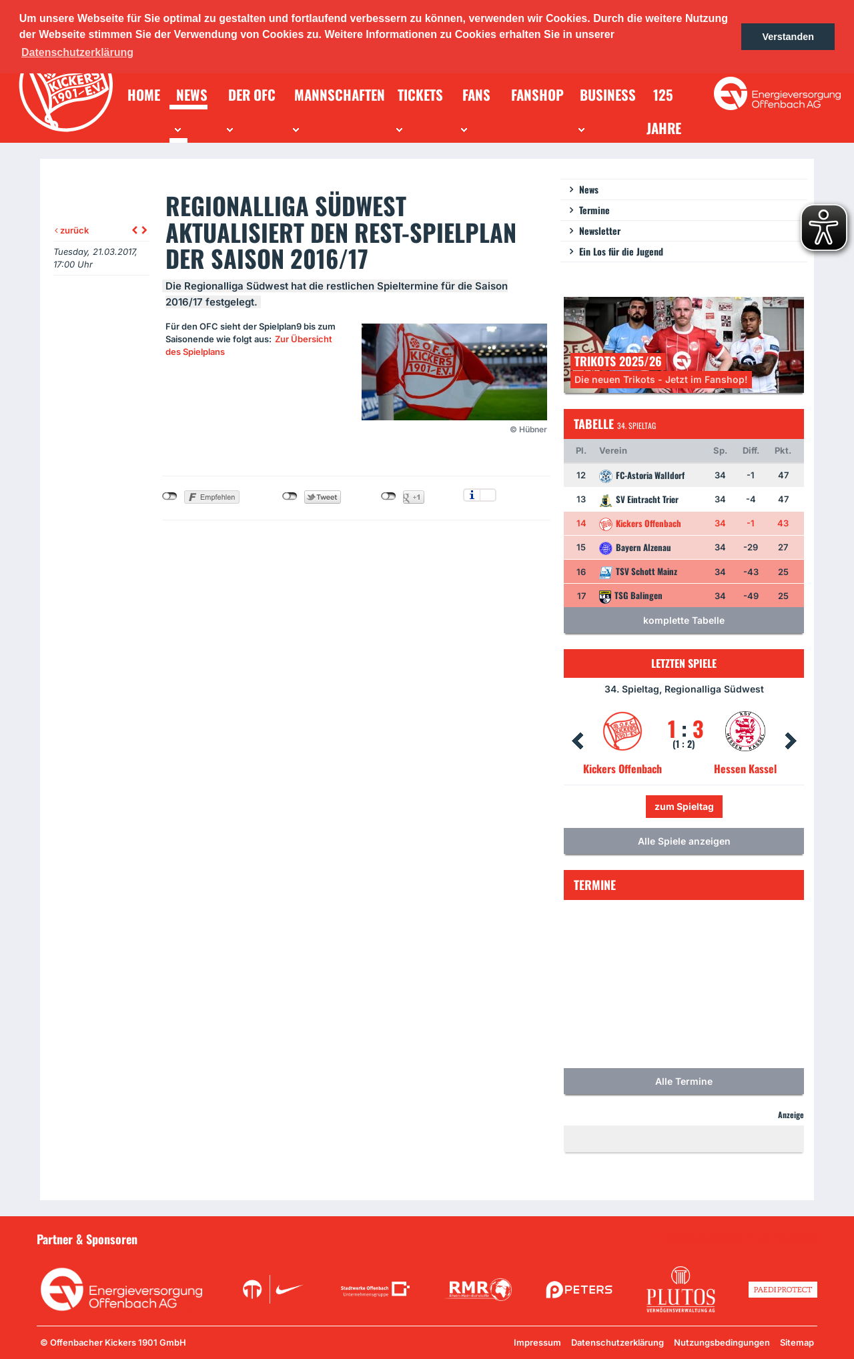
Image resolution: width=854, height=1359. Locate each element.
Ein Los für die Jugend (621, 251)
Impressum (537, 1342)
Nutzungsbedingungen (722, 1342)
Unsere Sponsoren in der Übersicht (741, 1238)
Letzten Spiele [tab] (684, 663)
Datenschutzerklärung (617, 1342)
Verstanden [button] (788, 36)
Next (790, 741)
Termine (594, 210)
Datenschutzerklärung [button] (77, 52)
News (588, 189)
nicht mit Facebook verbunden (169, 496)
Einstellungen (488, 495)
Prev (577, 741)
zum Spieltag (684, 806)
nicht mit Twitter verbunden (290, 496)
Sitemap (797, 1342)
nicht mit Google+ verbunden (388, 496)
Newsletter (599, 230)
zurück (72, 230)
